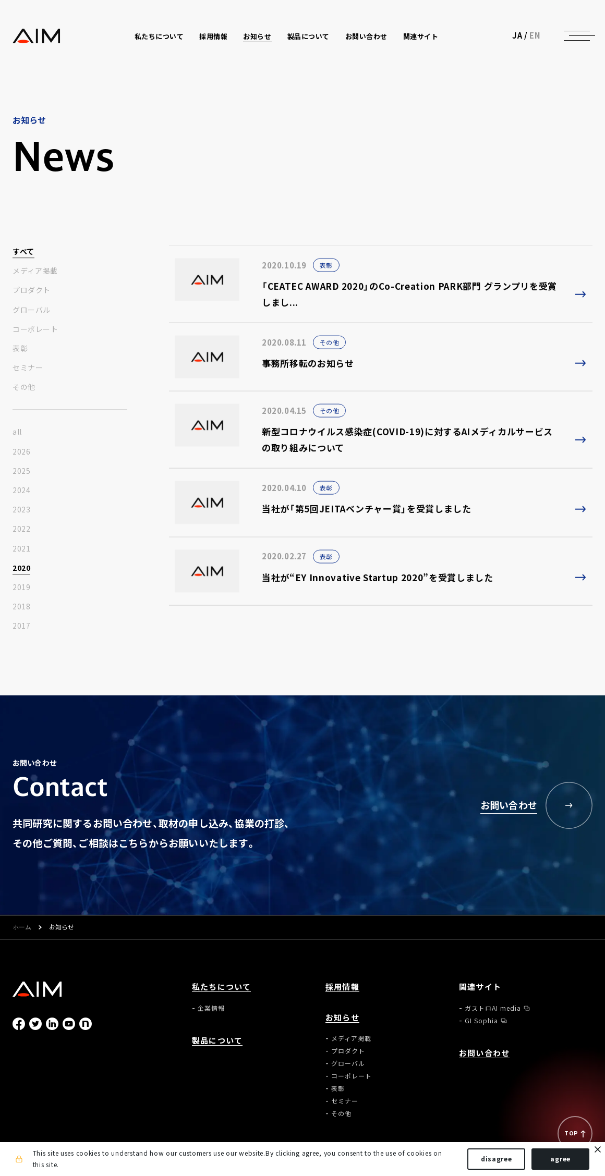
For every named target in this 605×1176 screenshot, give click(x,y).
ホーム (22, 927)
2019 (21, 587)
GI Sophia (481, 1020)
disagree (495, 1159)
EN (534, 36)
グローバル (32, 310)
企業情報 (211, 1008)
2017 (21, 626)
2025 (21, 471)
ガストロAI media (493, 1008)
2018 (21, 607)
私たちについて (221, 987)
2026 (21, 452)
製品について (309, 37)
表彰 (20, 349)
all (17, 432)
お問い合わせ (367, 37)
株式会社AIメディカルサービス (38, 36)
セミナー (28, 368)
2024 (21, 490)
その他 (24, 388)
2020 (21, 568)
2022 (21, 529)
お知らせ (342, 1018)
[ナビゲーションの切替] (576, 36)
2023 (21, 510)
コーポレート (35, 329)
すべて (23, 252)
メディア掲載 (35, 271)
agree (559, 1159)
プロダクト (32, 291)
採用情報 (214, 37)
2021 (21, 549)
